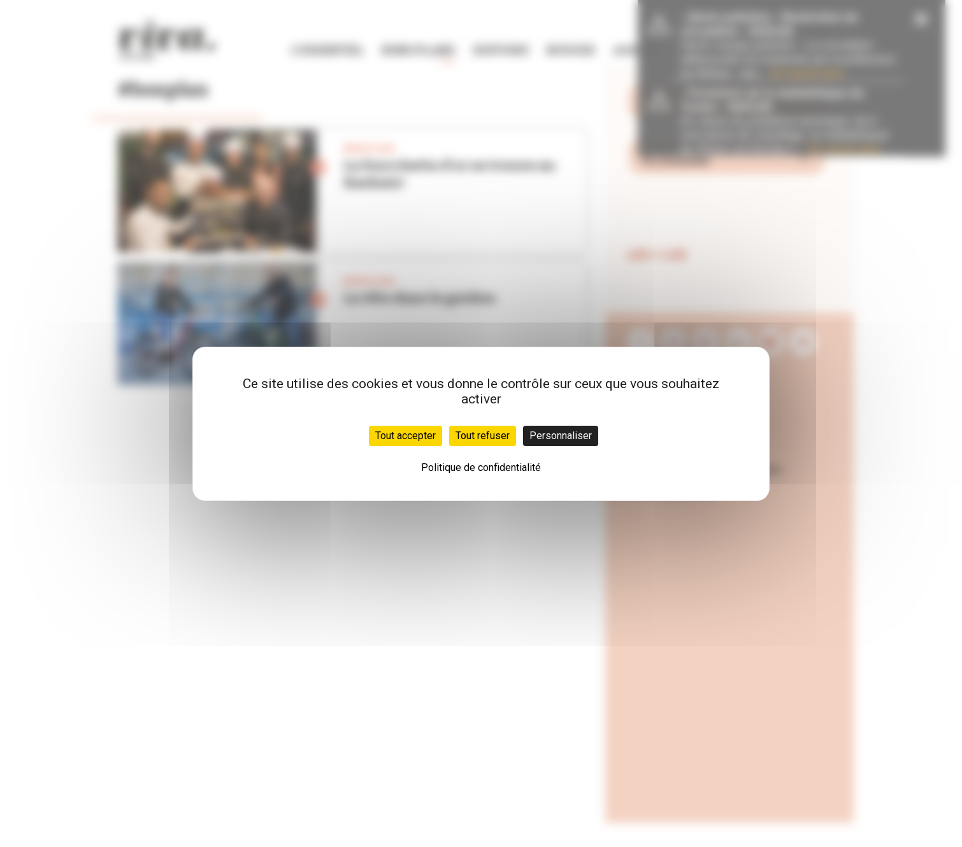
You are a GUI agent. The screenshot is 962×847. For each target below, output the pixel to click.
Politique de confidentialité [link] (481, 467)
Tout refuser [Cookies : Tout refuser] (483, 436)
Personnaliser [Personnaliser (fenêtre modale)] (560, 436)
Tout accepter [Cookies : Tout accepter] (405, 436)
